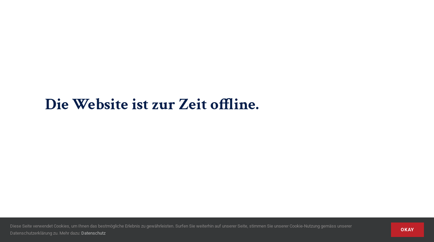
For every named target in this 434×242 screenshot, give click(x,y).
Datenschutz (93, 233)
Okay (407, 229)
